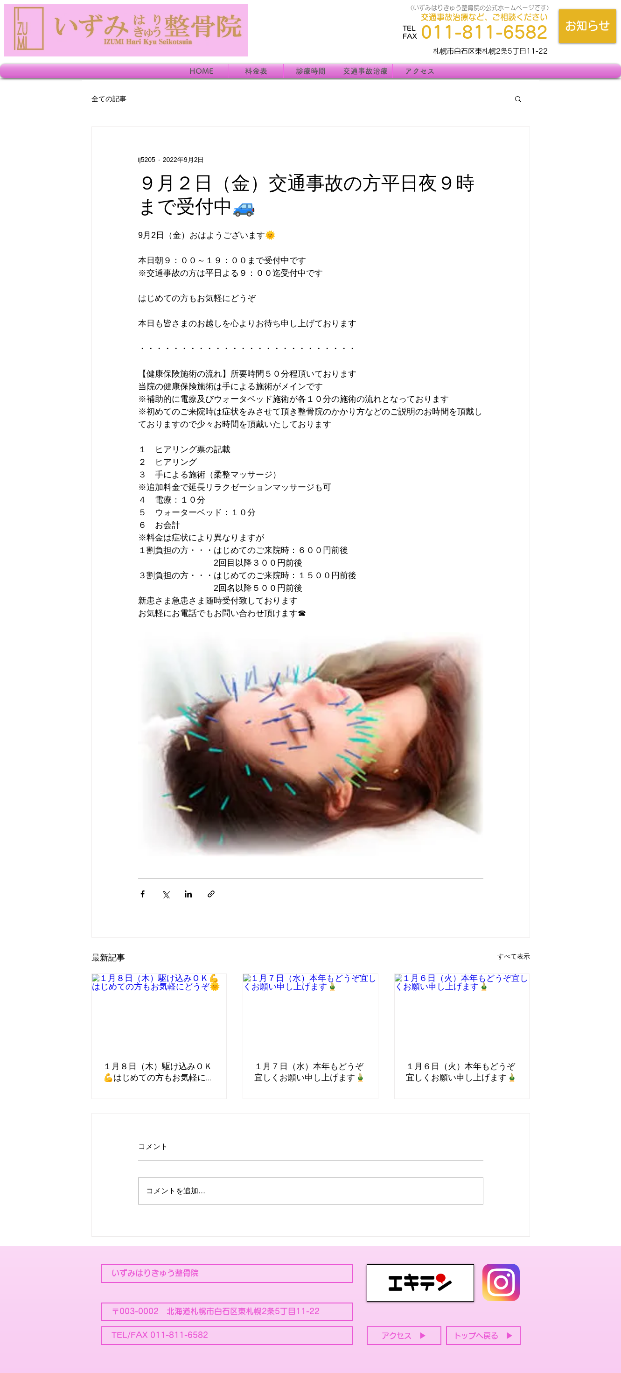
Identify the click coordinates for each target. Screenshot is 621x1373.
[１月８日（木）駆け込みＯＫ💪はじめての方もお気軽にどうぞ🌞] (159, 1012)
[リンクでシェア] (211, 894)
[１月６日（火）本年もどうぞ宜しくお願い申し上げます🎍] (462, 1012)
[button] (518, 98)
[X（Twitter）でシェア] (165, 894)
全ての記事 (108, 99)
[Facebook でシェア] (142, 894)
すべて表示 (513, 956)
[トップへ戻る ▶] (483, 1335)
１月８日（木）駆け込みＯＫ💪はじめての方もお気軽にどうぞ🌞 (158, 1072)
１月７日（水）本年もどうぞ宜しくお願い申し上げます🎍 (309, 1072)
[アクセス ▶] (404, 1335)
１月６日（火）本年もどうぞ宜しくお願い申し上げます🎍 (461, 1072)
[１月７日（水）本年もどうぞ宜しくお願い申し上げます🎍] (310, 1012)
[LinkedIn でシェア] (188, 894)
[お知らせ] (587, 26)
